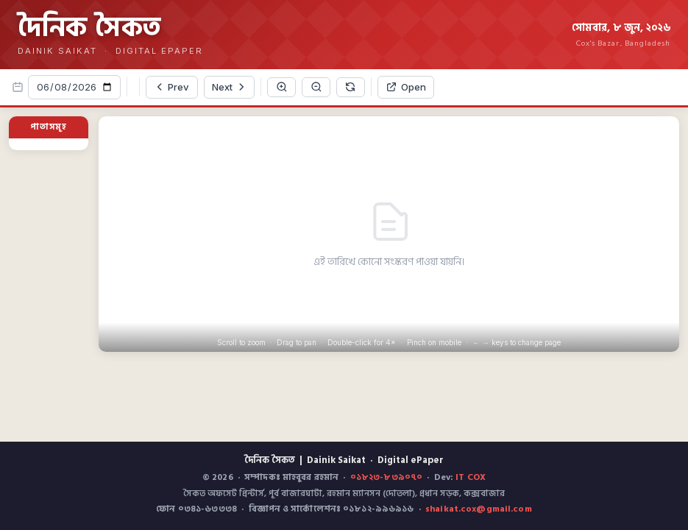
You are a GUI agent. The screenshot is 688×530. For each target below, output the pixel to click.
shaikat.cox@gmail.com (478, 509)
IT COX (470, 477)
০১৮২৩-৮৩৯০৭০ (386, 477)
